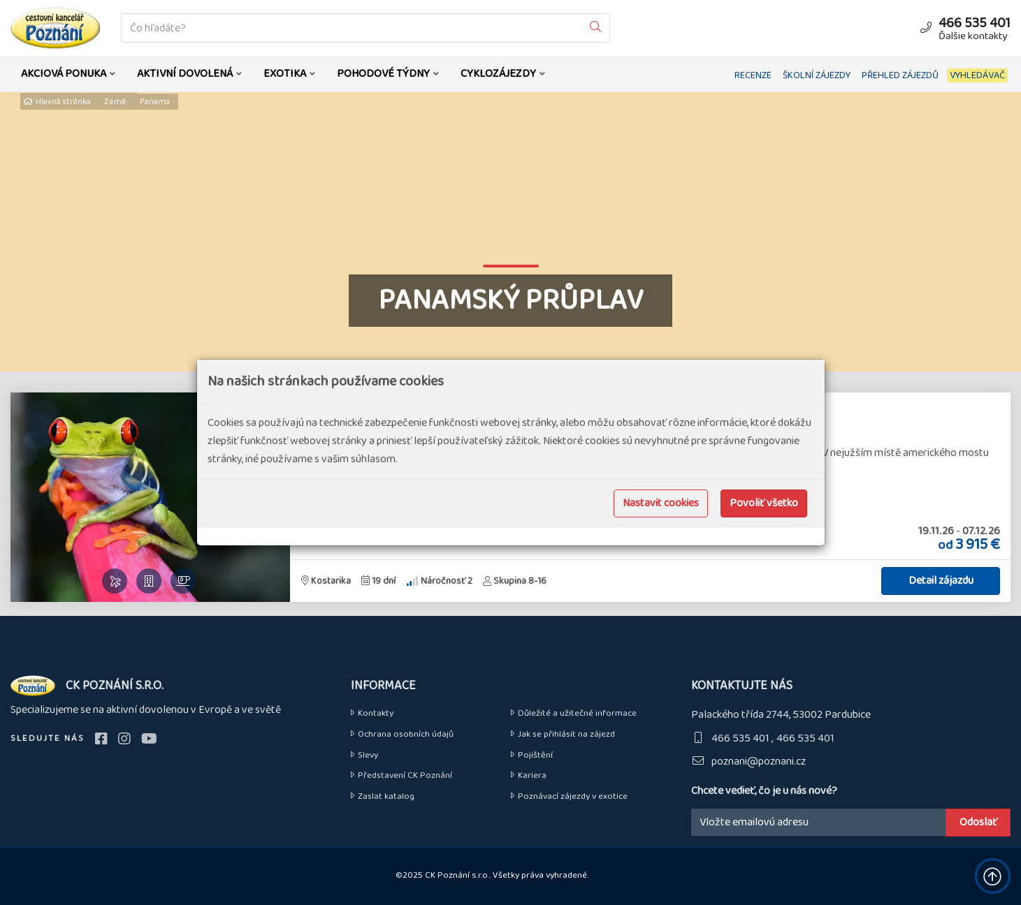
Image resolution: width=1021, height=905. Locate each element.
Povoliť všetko (764, 503)
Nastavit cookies (661, 503)
